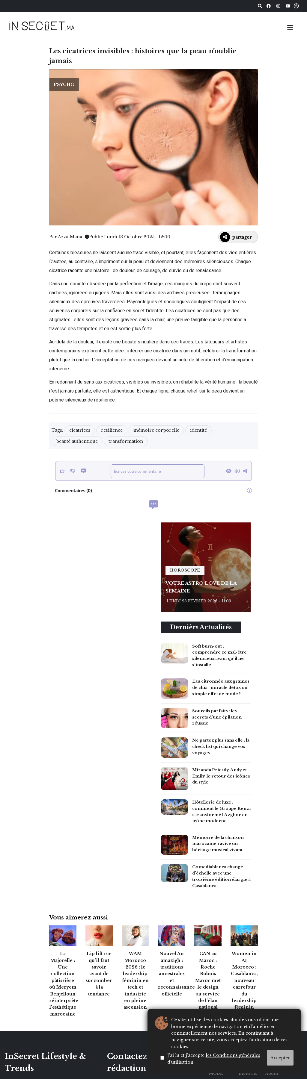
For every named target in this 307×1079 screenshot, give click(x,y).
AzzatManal (71, 237)
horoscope (185, 570)
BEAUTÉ (248, 1073)
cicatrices (79, 430)
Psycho (64, 84)
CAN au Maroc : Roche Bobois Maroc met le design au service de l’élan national (208, 980)
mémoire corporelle (156, 430)
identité (198, 430)
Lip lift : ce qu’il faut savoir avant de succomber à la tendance (99, 973)
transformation (126, 441)
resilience (112, 430)
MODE (216, 1073)
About (271, 1073)
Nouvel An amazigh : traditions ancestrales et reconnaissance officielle (176, 973)
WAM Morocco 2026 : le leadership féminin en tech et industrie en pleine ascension (135, 980)
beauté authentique (77, 441)
